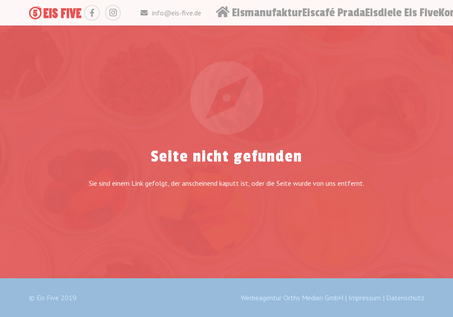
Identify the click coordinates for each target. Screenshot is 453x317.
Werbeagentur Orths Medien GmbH (292, 297)
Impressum (364, 297)
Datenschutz (405, 297)
